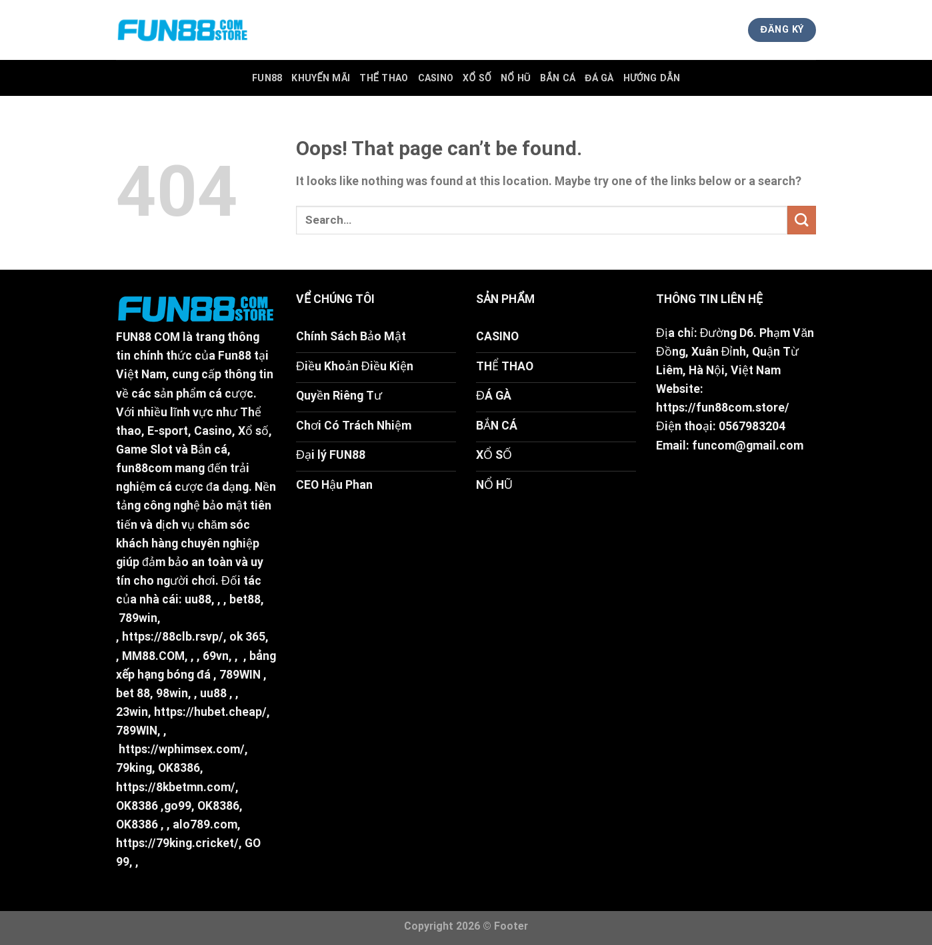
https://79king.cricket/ (177, 843)
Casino (436, 78)
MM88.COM (153, 656)
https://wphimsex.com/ (182, 749)
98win (172, 693)
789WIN (240, 674)
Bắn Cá (557, 78)
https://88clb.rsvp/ (172, 636)
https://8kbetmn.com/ (175, 787)
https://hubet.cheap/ (210, 712)
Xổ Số (477, 78)
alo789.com (205, 824)
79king (134, 768)
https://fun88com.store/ (722, 407)
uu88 (198, 599)
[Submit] (801, 220)
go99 (177, 805)
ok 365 (247, 636)
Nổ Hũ (516, 78)
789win (138, 618)
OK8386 (179, 768)
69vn (216, 656)
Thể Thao (383, 78)
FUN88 (267, 78)
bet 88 (133, 693)
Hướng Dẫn (651, 78)
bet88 (245, 599)
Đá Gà (599, 78)
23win (132, 712)
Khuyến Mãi (320, 78)
